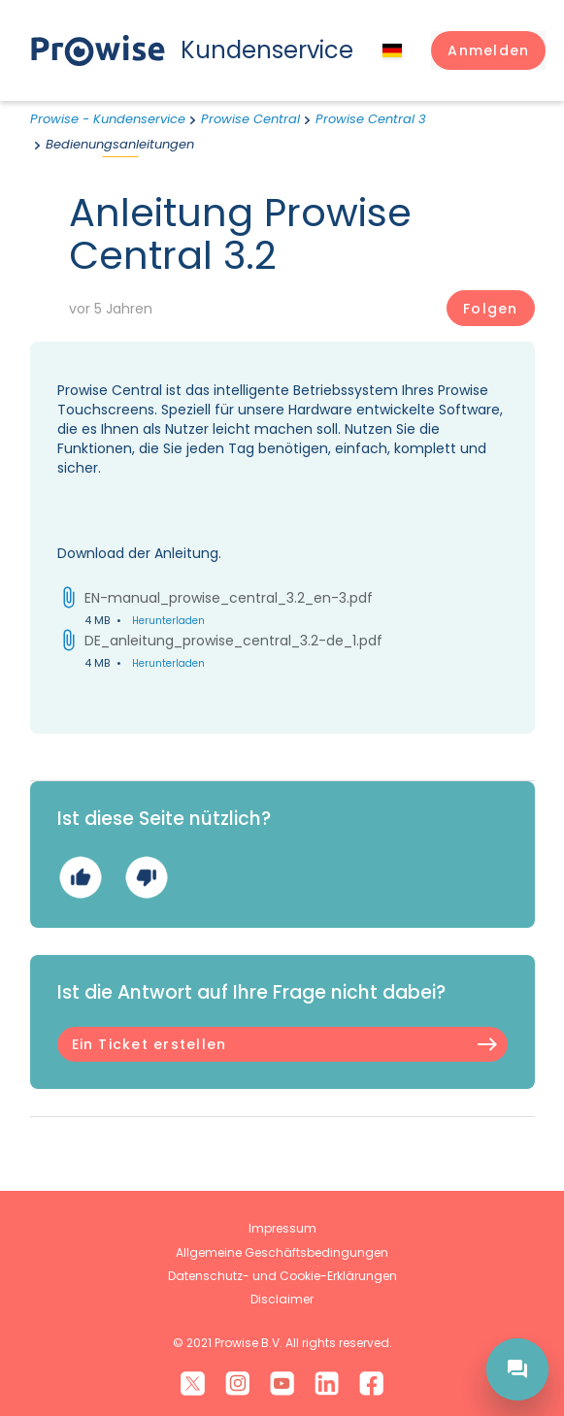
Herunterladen (168, 620)
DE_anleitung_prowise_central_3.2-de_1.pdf (233, 640)
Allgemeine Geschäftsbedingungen (282, 1252)
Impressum (282, 1228)
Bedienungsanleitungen (120, 144)
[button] (488, 50)
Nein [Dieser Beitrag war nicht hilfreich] (146, 877)
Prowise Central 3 (370, 119)
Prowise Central (250, 119)
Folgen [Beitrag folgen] (490, 308)
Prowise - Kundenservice (107, 119)
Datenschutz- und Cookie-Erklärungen (282, 1276)
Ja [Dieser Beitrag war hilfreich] (80, 877)
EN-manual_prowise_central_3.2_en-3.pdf (228, 598)
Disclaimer (282, 1299)
